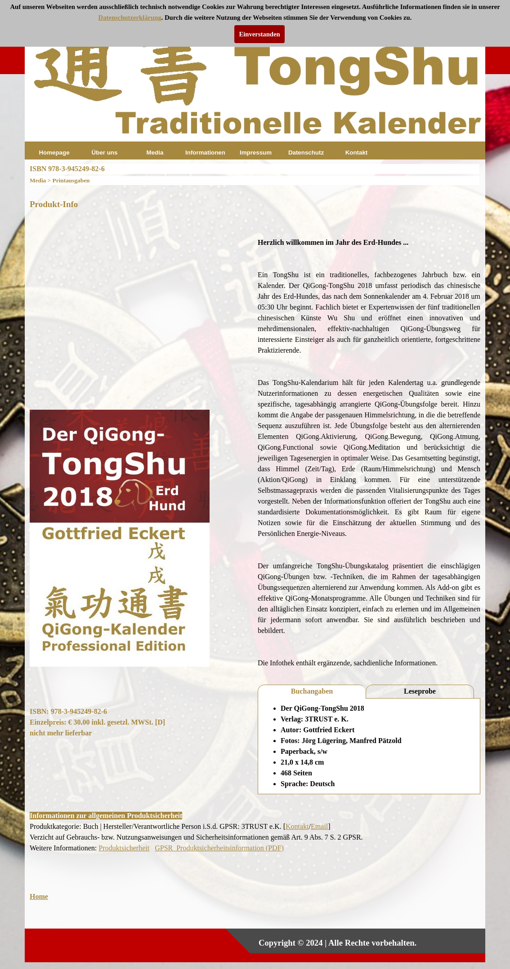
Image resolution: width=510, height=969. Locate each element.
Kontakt (356, 152)
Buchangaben (312, 691)
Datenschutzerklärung (129, 17)
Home (39, 896)
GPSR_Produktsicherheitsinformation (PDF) (219, 848)
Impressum (256, 152)
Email (319, 826)
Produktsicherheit (123, 848)
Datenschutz (306, 152)
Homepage (54, 152)
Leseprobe (420, 691)
